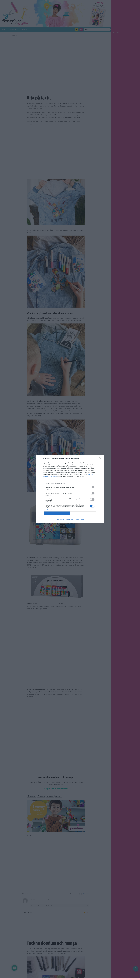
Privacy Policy (80, 519)
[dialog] (70, 489)
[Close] (101, 458)
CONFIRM (57, 513)
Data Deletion (60, 519)
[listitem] (70, 483)
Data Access (69, 519)
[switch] (92, 487)
